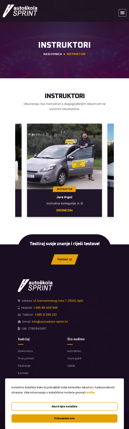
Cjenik (71, 366)
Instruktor (64, 189)
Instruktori (74, 351)
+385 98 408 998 (45, 308)
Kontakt (23, 373)
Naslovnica (52, 54)
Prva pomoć (26, 358)
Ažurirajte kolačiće (64, 406)
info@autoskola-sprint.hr (50, 322)
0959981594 (64, 210)
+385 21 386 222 (45, 315)
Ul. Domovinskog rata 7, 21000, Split (58, 301)
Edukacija (24, 366)
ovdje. (90, 392)
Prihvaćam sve (64, 418)
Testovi (64, 259)
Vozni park (74, 358)
